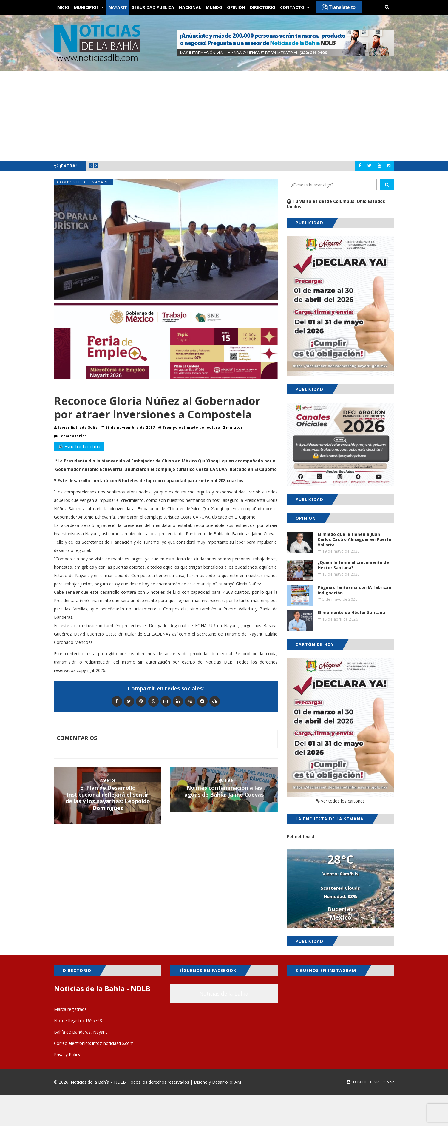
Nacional (190, 7)
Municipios (86, 7)
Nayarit (118, 7)
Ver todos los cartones (340, 801)
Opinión (236, 7)
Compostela (71, 182)
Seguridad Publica (153, 7)
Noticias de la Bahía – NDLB (98, 1082)
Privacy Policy (67, 1054)
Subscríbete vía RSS (366, 1082)
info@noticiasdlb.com (113, 1043)
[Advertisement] (224, 116)
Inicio (62, 7)
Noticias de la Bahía (224, 993)
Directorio (262, 7)
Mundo (214, 7)
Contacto (292, 7)
